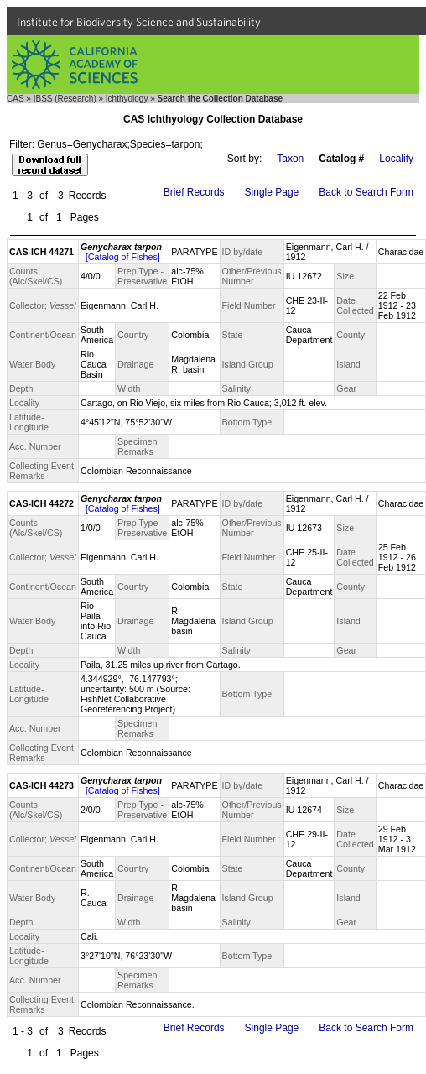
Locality (396, 158)
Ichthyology (127, 98)
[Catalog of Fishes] (123, 257)
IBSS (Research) (65, 98)
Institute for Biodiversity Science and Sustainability (139, 22)
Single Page (272, 192)
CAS (15, 98)
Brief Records (194, 192)
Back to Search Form (366, 192)
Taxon (290, 158)
